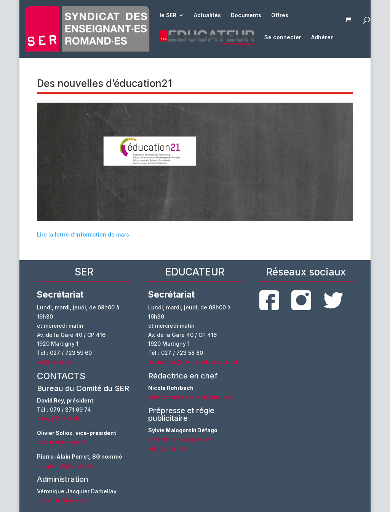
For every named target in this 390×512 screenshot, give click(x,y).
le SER (168, 15)
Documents (246, 15)
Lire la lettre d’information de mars (83, 234)
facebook (269, 300)
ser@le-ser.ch (55, 362)
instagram (301, 300)
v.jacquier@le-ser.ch (64, 500)
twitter (333, 300)
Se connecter (282, 37)
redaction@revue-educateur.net (191, 397)
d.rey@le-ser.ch (58, 418)
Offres (279, 15)
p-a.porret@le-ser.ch (65, 465)
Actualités (207, 15)
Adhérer (322, 37)
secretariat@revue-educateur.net (193, 362)
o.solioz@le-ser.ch (62, 442)
